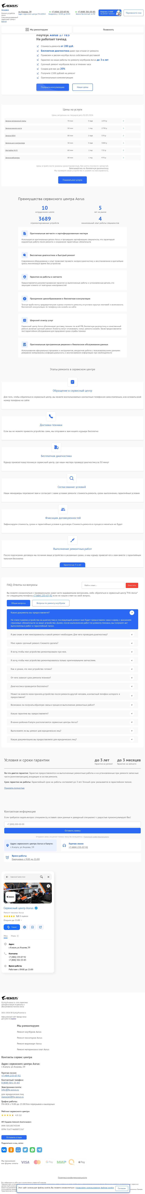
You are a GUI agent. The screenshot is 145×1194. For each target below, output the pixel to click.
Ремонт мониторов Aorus (29, 1037)
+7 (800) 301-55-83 (86, 12)
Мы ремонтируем (36, 29)
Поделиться (4, 1149)
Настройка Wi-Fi (11, 150)
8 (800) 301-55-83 (10, 1082)
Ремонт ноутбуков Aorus (29, 1031)
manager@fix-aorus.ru (12, 1096)
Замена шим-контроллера (15, 143)
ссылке (13, 1019)
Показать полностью (14, 788)
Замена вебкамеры (12, 158)
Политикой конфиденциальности (96, 837)
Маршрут (12, 927)
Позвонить (108, 29)
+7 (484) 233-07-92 (60, 12)
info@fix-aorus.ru (10, 1089)
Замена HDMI (10, 135)
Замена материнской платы (15, 121)
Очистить (132, 585)
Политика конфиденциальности (72, 1177)
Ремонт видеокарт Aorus (29, 1043)
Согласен (122, 1188)
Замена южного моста (13, 128)
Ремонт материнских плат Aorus (33, 1049)
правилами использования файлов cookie (95, 1187)
